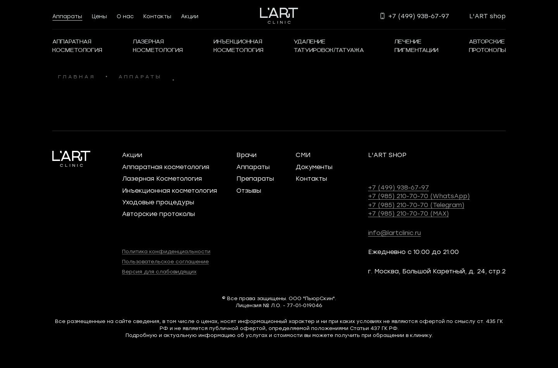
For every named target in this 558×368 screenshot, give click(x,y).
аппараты (140, 77)
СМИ (303, 154)
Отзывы (248, 190)
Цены (99, 16)
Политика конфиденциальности (166, 251)
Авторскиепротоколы (487, 46)
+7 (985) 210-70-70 (419, 196)
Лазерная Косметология (162, 178)
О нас (125, 16)
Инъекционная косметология (169, 190)
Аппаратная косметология (165, 166)
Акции (189, 16)
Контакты (157, 16)
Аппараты (67, 16)
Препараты (255, 178)
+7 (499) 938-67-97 (398, 187)
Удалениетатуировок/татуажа (329, 46)
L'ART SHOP (387, 154)
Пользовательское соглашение (165, 261)
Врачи (246, 154)
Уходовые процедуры (158, 202)
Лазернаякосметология (158, 46)
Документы (314, 166)
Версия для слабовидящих (159, 271)
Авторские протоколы (158, 213)
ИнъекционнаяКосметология (239, 46)
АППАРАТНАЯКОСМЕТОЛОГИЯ (77, 46)
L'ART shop (487, 16)
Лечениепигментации (416, 46)
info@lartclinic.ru (394, 232)
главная (76, 77)
